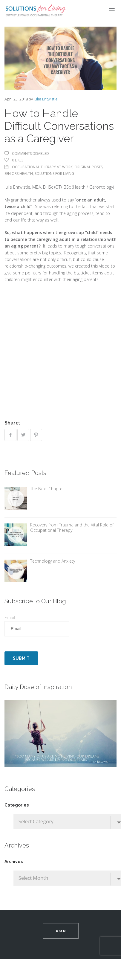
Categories (16, 805)
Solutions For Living (54, 173)
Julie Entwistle (46, 99)
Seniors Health (18, 173)
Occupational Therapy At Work (42, 166)
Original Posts (88, 166)
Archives (13, 861)
